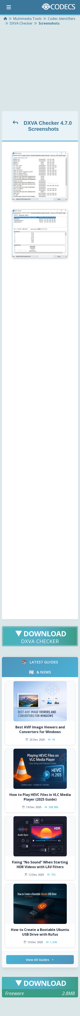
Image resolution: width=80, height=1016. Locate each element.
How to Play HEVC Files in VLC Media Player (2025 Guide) (40, 797)
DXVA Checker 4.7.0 (48, 123)
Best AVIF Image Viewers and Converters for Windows (40, 729)
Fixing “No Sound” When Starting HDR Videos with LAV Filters (40, 864)
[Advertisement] (40, 69)
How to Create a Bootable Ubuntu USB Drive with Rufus (40, 932)
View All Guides (40, 959)
